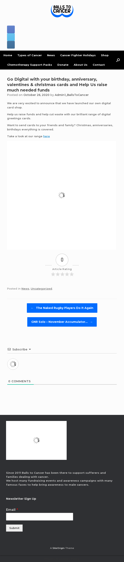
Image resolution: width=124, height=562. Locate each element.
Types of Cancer (29, 55)
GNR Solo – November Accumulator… (62, 322)
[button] (118, 60)
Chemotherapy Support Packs (29, 64)
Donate (62, 64)
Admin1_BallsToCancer (72, 95)
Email (12, 510)
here (46, 136)
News (51, 55)
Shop (105, 55)
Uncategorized (41, 288)
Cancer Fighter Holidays (78, 55)
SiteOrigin (59, 548)
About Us (80, 64)
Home (7, 55)
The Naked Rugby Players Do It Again (62, 308)
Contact (99, 64)
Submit (14, 528)
